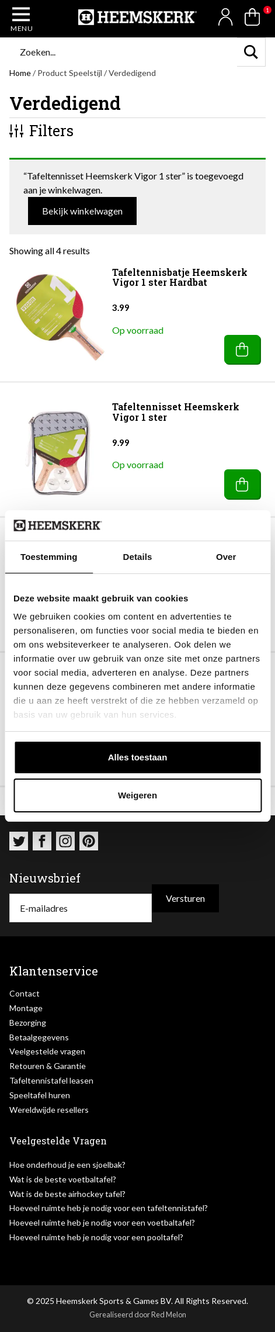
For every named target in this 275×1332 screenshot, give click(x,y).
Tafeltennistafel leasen (51, 1080)
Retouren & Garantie (47, 1066)
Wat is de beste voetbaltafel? (62, 1179)
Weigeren (137, 795)
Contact (24, 993)
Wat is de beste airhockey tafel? (67, 1194)
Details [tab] (137, 557)
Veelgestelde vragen (47, 1051)
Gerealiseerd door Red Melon (137, 1314)
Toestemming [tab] (49, 557)
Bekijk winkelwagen (82, 210)
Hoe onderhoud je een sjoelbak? (67, 1165)
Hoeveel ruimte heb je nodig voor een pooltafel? (96, 1237)
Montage (26, 1008)
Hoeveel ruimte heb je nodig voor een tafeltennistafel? (108, 1208)
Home (20, 73)
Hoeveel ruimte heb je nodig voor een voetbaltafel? (102, 1222)
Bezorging (27, 1022)
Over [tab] (226, 557)
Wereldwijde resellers (49, 1110)
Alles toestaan (138, 757)
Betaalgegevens (39, 1037)
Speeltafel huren (39, 1095)
